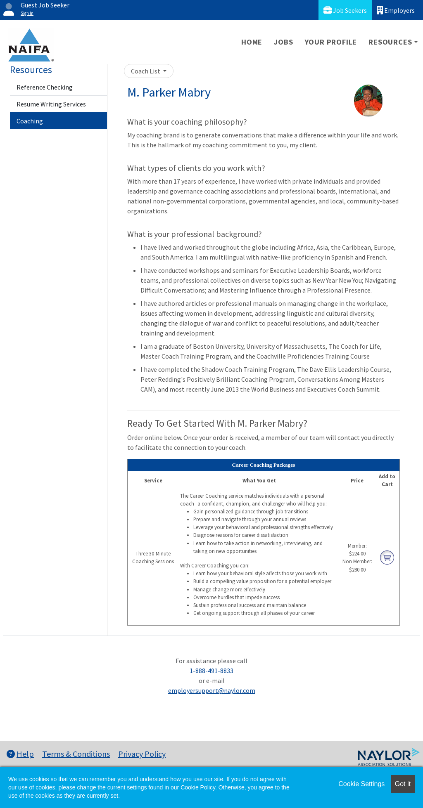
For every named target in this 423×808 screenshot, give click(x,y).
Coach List (146, 71)
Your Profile (331, 42)
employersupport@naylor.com (211, 690)
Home (251, 42)
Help (20, 754)
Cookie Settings (361, 783)
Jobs (283, 42)
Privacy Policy (142, 754)
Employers (396, 10)
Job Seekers (345, 10)
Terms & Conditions (76, 754)
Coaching (30, 121)
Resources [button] (390, 42)
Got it (403, 783)
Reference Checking (45, 87)
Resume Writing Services (51, 104)
